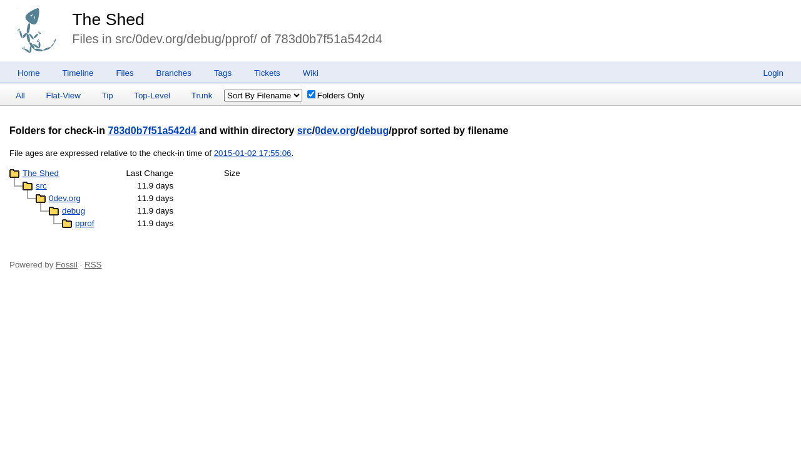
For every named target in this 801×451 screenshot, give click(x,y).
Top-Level (152, 95)
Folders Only (336, 95)
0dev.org (335, 130)
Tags (223, 73)
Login (773, 73)
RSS (92, 264)
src (304, 130)
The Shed (108, 19)
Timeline (78, 73)
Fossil (67, 264)
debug (374, 130)
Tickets (267, 73)
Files (124, 73)
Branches (173, 73)
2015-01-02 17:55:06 (253, 153)
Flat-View (63, 95)
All (20, 95)
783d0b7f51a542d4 (152, 130)
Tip (107, 95)
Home (29, 73)
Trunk (202, 95)
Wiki (311, 73)
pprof (84, 223)
